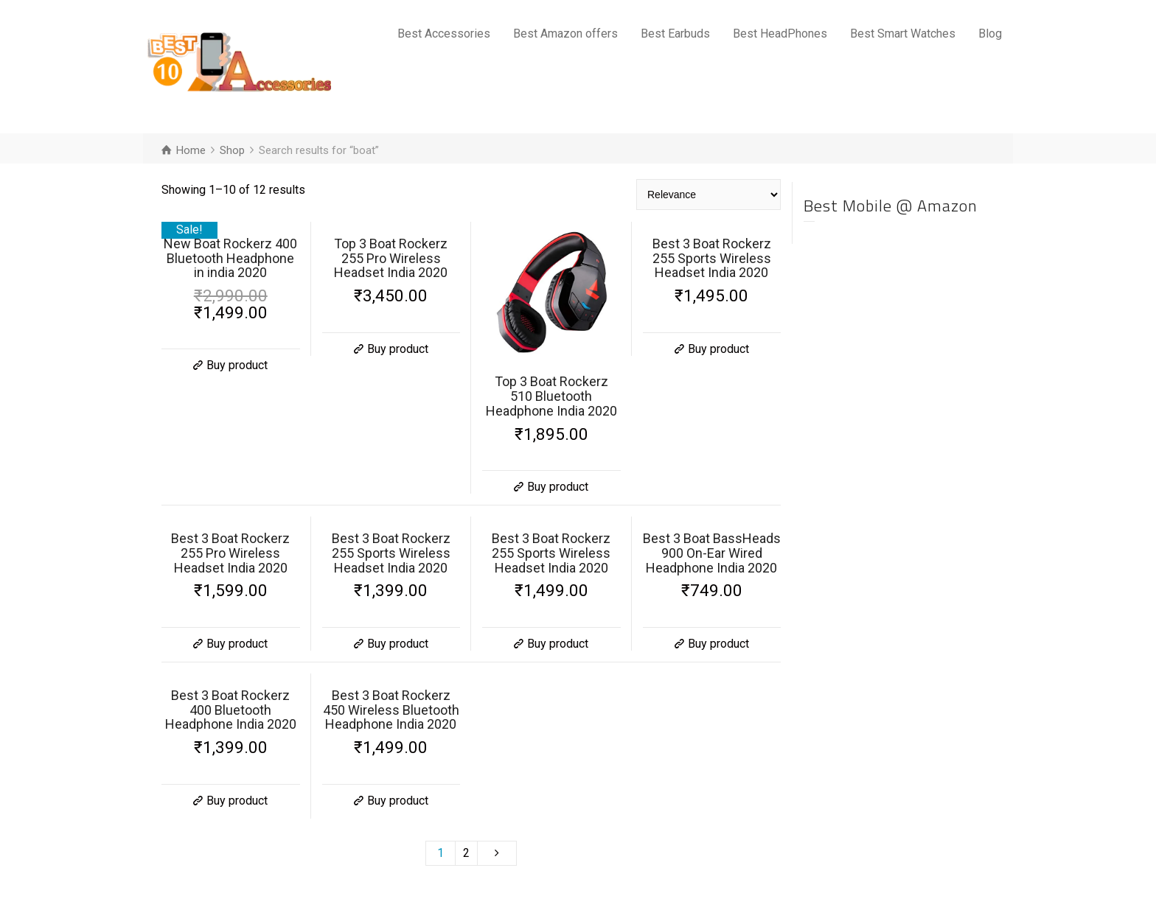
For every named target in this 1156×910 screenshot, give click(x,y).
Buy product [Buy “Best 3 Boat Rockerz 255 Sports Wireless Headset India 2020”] (718, 349)
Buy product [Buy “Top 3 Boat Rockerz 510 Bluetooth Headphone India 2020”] (557, 487)
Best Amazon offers (565, 34)
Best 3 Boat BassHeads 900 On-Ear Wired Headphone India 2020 (712, 553)
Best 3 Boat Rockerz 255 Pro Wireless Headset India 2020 (230, 553)
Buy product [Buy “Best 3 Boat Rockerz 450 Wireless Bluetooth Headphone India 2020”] (397, 801)
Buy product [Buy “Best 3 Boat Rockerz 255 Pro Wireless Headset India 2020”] (237, 644)
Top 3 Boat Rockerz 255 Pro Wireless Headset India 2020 (391, 258)
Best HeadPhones (780, 34)
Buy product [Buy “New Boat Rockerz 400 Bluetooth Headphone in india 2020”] (237, 365)
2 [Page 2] (466, 853)
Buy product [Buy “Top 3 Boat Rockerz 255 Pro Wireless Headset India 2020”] (397, 349)
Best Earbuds (675, 34)
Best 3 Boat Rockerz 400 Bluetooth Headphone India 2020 (230, 709)
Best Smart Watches (902, 34)
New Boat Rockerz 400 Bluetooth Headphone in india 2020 (230, 258)
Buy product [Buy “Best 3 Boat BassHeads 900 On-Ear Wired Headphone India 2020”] (718, 644)
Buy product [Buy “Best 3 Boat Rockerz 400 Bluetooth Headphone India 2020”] (237, 801)
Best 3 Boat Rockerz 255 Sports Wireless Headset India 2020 (711, 258)
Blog (990, 34)
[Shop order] (708, 194)
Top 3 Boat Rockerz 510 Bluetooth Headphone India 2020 (551, 396)
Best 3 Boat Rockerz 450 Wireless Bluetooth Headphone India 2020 (391, 709)
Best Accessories (443, 34)
